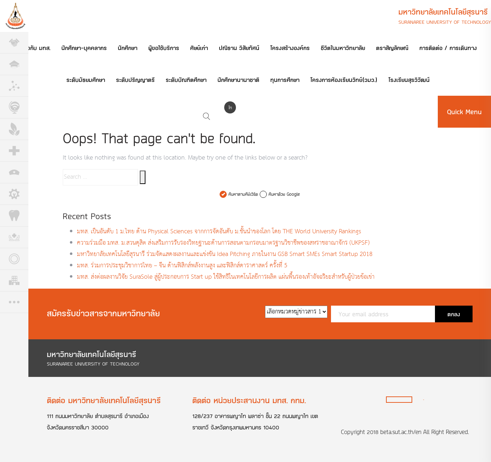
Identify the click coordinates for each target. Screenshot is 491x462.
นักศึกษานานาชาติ (238, 79)
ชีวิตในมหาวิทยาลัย (343, 47)
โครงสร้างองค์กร (290, 47)
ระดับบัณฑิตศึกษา (186, 79)
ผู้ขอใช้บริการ (163, 47)
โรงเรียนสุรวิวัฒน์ (409, 79)
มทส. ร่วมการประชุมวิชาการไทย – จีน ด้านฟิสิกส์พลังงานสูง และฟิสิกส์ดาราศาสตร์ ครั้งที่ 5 (182, 265)
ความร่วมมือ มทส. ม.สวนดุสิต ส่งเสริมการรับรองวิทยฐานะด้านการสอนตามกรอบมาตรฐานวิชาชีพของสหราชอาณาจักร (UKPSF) (223, 243)
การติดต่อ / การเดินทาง (448, 47)
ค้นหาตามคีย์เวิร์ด (243, 194)
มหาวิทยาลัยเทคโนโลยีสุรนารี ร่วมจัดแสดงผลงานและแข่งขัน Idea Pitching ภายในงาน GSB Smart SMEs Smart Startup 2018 (225, 254)
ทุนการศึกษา (284, 79)
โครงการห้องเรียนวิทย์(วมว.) (343, 79)
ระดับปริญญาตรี (135, 79)
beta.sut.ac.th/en (400, 431)
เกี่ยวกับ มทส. (34, 47)
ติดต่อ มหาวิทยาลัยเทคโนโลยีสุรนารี (104, 400)
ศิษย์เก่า (199, 47)
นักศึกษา (127, 47)
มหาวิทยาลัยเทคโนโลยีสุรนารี (443, 12)
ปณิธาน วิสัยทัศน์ (239, 47)
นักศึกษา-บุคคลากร (84, 47)
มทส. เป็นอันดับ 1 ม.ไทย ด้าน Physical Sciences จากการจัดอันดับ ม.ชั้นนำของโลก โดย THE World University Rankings (219, 231)
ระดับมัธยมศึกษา (85, 79)
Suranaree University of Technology (444, 22)
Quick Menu (464, 111)
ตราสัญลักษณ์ (392, 47)
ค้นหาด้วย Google (284, 194)
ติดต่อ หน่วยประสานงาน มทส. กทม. (249, 400)
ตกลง (453, 314)
